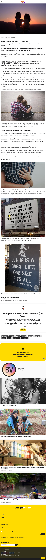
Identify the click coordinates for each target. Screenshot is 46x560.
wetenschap (25, 338)
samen (9, 338)
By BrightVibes (21, 368)
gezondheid (4, 336)
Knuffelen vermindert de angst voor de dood (13, 81)
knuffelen (12, 336)
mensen (24, 336)
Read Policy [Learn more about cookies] (7, 548)
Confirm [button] (43, 558)
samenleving (16, 338)
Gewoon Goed (4, 37)
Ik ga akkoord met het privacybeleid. (10, 531)
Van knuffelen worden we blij (10, 71)
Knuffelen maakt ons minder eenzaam (12, 146)
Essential (4, 554)
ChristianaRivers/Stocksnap (18, 195)
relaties (3, 338)
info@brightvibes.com (5, 540)
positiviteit (37, 336)
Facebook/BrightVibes (14, 62)
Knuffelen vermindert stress (9, 78)
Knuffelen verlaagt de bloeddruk (10, 84)
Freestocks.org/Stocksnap (27, 126)
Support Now (23, 329)
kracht (18, 336)
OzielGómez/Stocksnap (8, 35)
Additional (4, 551)
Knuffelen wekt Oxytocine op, (10, 68)
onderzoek (30, 336)
